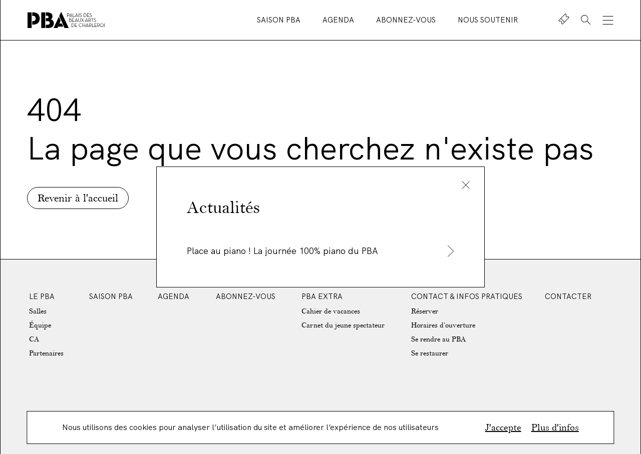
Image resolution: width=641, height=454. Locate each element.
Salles (38, 311)
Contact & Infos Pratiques (466, 296)
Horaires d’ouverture (443, 325)
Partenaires (46, 353)
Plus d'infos (555, 427)
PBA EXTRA (322, 296)
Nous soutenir (488, 19)
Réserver (424, 311)
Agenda (339, 19)
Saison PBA (279, 19)
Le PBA (42, 296)
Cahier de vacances (330, 311)
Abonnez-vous (407, 19)
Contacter (568, 296)
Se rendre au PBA (438, 339)
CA (34, 339)
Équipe (40, 325)
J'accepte (503, 427)
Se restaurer (429, 353)
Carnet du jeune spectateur (343, 325)
